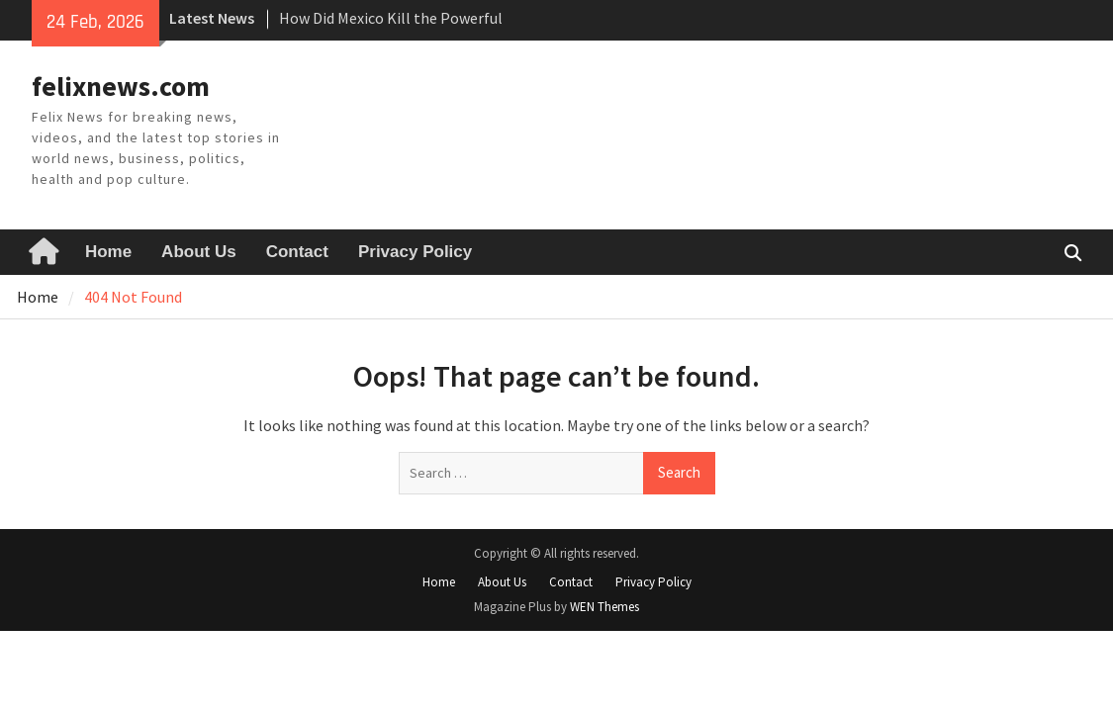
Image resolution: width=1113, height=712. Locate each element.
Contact (297, 251)
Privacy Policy (415, 251)
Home (108, 251)
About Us (198, 251)
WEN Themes (604, 606)
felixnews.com (121, 86)
